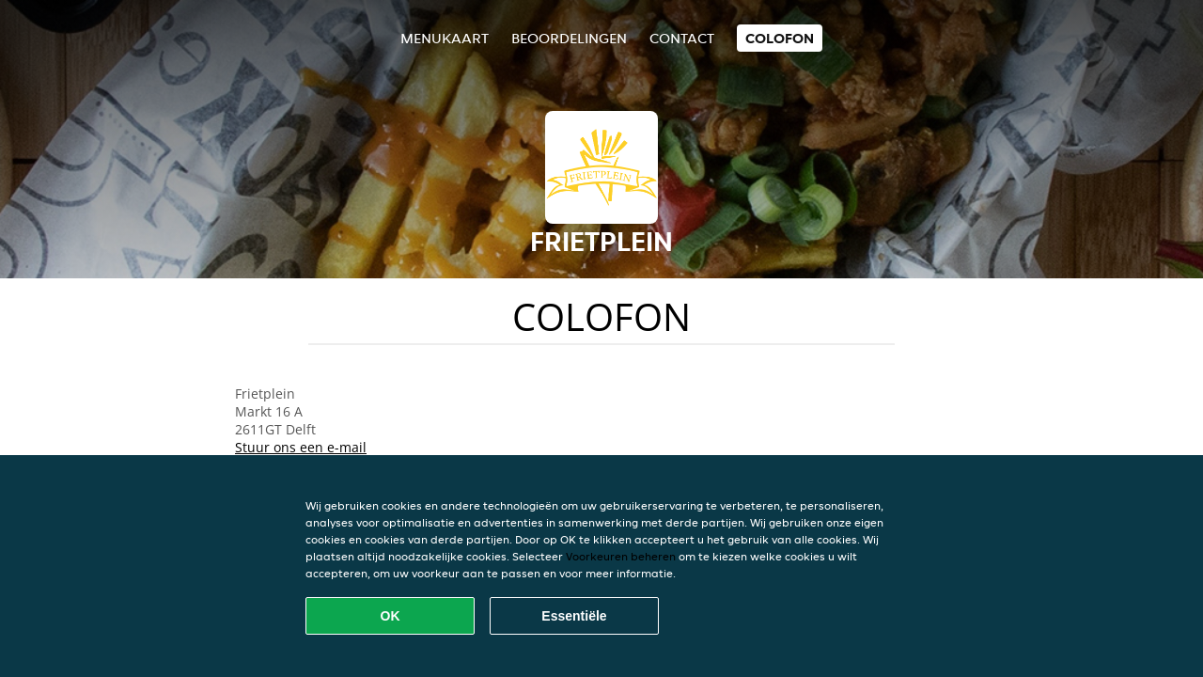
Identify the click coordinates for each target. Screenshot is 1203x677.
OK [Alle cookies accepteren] (390, 615)
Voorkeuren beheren (621, 556)
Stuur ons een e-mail (301, 447)
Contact (681, 38)
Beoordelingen (569, 38)
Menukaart (444, 38)
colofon (779, 38)
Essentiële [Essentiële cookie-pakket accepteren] (573, 615)
